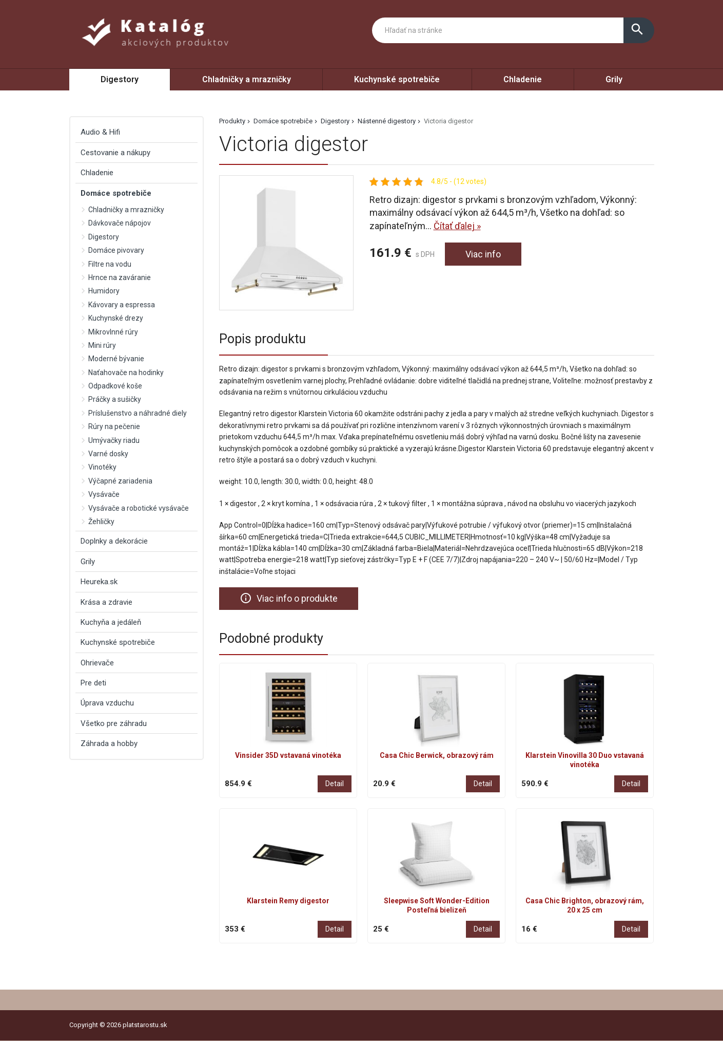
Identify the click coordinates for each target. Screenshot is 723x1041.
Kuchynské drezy (115, 318)
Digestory (120, 79)
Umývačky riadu (114, 440)
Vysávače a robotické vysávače (138, 508)
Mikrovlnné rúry (113, 332)
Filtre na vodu (109, 264)
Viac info (483, 254)
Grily (613, 79)
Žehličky (101, 521)
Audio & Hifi (100, 132)
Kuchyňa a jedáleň (111, 622)
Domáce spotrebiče (282, 121)
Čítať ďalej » (457, 225)
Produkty (232, 121)
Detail (334, 784)
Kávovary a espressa (121, 305)
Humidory (104, 291)
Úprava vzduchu (107, 703)
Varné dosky (108, 454)
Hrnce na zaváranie (119, 277)
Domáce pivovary (116, 250)
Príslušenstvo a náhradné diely (137, 413)
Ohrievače (97, 662)
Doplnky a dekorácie (114, 541)
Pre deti (93, 682)
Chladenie (522, 79)
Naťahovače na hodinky (126, 372)
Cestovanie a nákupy (115, 152)
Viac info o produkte (289, 598)
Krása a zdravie (106, 602)
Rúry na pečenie (114, 426)
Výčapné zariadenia (120, 481)
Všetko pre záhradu (114, 723)
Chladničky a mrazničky (246, 79)
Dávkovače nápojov (119, 223)
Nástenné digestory (387, 121)
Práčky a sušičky (114, 399)
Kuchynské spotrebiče (397, 79)
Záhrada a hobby (109, 743)
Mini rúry (102, 345)
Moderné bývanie (116, 359)
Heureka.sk (99, 581)
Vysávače (104, 494)
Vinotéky (102, 467)
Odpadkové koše (115, 386)
